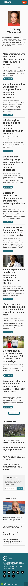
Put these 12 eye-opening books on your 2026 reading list (13, 526)
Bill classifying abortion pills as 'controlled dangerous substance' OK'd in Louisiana (13, 127)
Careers (16, 579)
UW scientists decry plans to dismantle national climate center (13, 441)
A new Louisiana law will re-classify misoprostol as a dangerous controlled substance (14, 91)
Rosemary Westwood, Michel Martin (11, 136)
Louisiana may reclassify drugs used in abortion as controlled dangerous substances (13, 163)
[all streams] (26, 584)
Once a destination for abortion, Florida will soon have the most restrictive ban (13, 231)
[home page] (7, 2)
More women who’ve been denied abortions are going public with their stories (14, 59)
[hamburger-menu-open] (2, 2)
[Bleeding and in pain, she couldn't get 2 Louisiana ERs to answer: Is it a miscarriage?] (13, 342)
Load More (14, 413)
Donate (24, 2)
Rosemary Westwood (8, 67)
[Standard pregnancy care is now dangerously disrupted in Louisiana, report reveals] (13, 261)
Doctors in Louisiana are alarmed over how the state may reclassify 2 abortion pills (14, 199)
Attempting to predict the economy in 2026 (11, 533)
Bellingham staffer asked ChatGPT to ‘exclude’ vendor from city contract (14, 457)
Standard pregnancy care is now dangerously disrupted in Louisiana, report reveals (14, 276)
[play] (2, 584)
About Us (5, 579)
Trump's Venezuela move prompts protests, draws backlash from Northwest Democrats (14, 449)
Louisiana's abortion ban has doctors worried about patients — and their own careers (14, 386)
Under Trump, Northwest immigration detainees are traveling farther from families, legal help (12, 467)
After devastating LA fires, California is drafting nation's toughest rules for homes (12, 541)
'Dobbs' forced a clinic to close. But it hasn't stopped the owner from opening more (14, 309)
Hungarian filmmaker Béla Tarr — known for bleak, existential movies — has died (13, 519)
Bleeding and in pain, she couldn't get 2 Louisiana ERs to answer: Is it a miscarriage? (13, 356)
